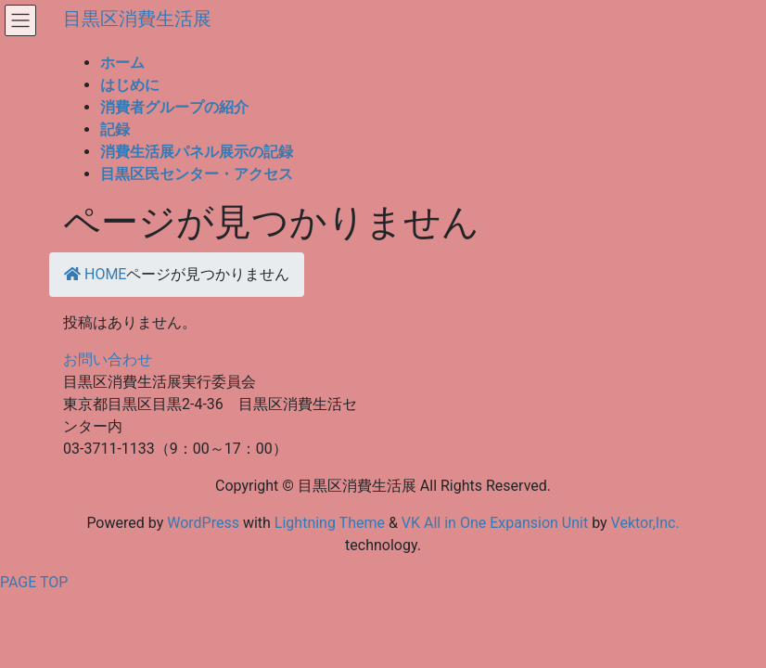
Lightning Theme (329, 523)
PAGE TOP (34, 582)
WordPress (203, 523)
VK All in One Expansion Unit (495, 523)
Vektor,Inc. (645, 523)
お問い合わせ (107, 359)
